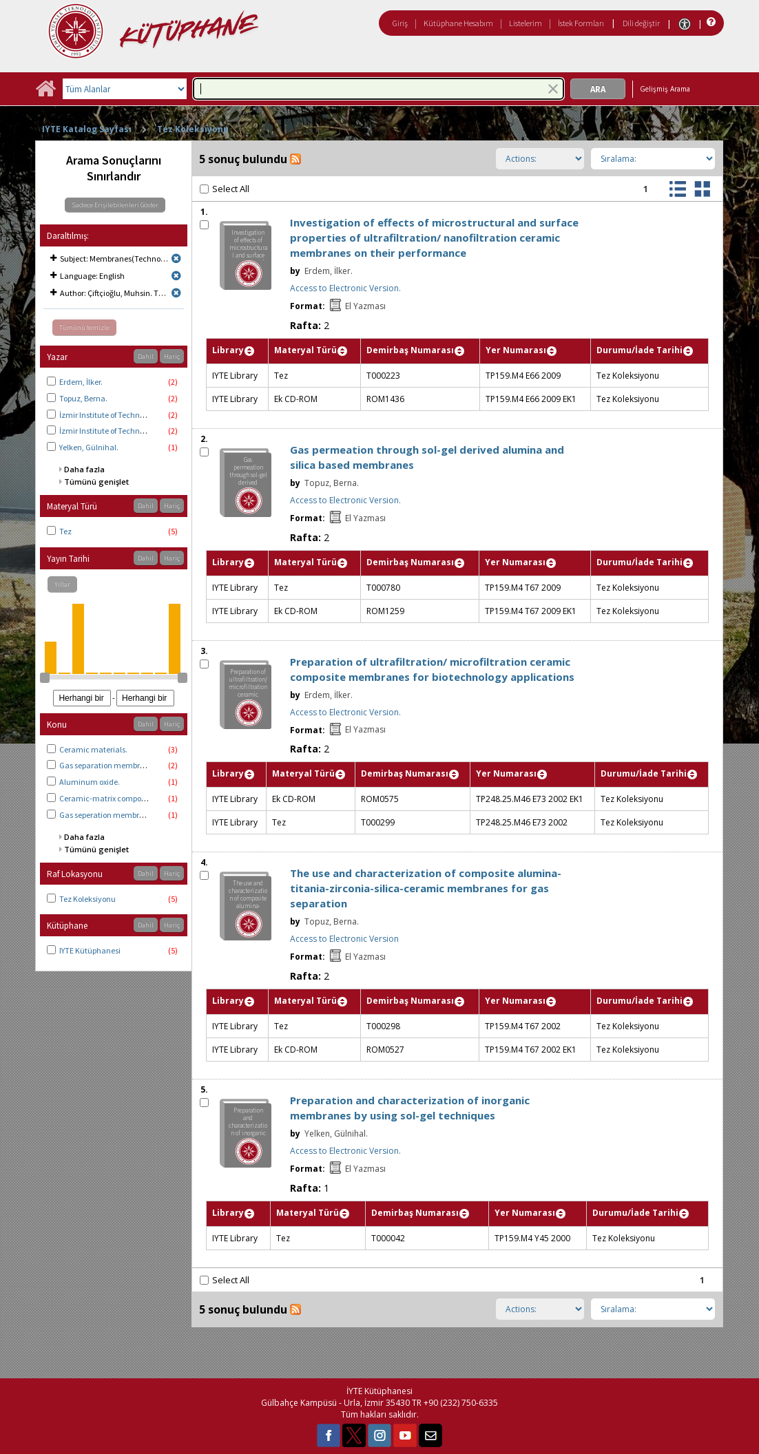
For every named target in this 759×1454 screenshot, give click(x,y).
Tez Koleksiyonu (193, 129)
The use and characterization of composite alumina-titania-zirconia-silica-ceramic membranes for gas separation (425, 888)
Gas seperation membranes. (108, 815)
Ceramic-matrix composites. (109, 798)
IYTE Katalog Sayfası (87, 129)
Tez (65, 531)
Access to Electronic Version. (345, 288)
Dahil (146, 356)
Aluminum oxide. (89, 782)
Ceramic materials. (93, 749)
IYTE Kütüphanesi (90, 950)
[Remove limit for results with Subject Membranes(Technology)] (176, 258)
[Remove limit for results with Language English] (176, 275)
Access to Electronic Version (344, 939)
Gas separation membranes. (109, 765)
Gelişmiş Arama (665, 89)
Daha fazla (84, 469)
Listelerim (525, 23)
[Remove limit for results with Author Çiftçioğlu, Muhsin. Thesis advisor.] (176, 293)
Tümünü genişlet (96, 481)
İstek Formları (581, 23)
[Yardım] (710, 22)
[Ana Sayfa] (45, 93)
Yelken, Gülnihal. (88, 447)
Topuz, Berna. (83, 398)
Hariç (172, 356)
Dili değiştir (641, 23)
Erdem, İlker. (81, 382)
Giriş (400, 23)
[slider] (45, 677)
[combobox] (378, 88)
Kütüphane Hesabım (458, 23)
